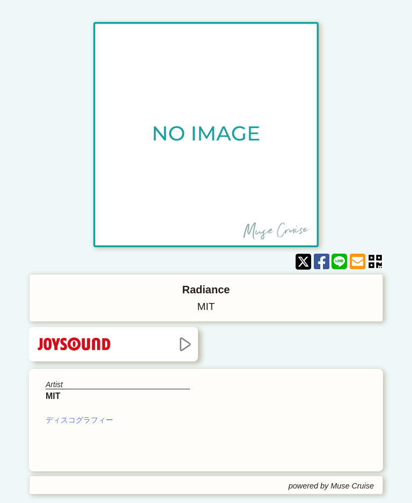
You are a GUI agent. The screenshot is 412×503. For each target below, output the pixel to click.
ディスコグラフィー (79, 420)
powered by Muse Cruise (331, 486)
